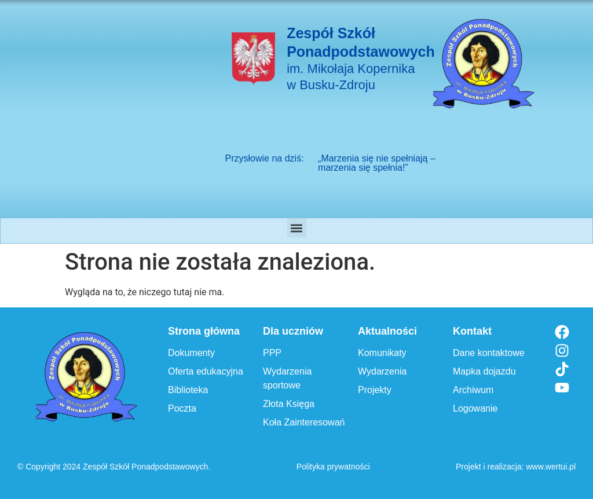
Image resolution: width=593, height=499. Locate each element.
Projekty (374, 390)
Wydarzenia (382, 371)
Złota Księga (288, 404)
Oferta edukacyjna (205, 371)
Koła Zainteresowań (304, 422)
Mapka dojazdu (484, 371)
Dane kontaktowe (489, 353)
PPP (272, 353)
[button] (296, 227)
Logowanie (475, 408)
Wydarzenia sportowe (287, 378)
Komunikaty (382, 353)
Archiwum (473, 390)
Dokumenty (191, 353)
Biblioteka (188, 390)
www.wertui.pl (551, 466)
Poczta (182, 408)
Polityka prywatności (333, 466)
